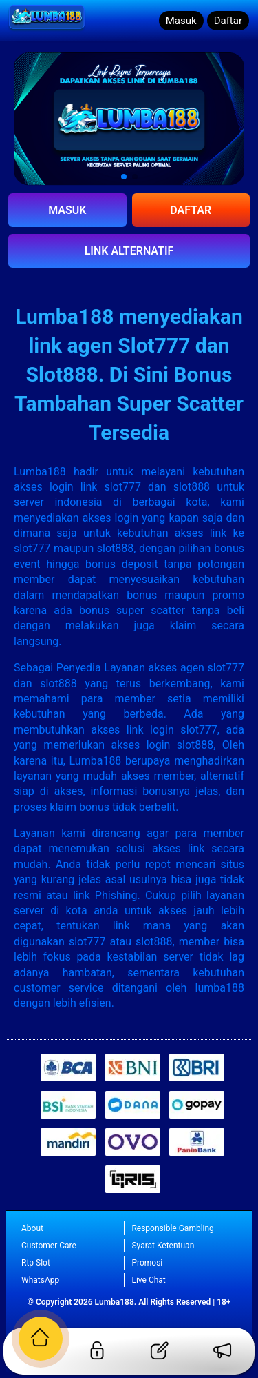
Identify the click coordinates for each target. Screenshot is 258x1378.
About (32, 1228)
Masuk (181, 20)
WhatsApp (40, 1280)
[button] (124, 176)
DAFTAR (190, 210)
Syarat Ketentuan (162, 1245)
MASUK (67, 210)
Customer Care (48, 1245)
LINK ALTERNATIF (129, 250)
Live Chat (148, 1280)
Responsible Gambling (172, 1228)
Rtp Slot (35, 1263)
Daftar (228, 20)
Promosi (146, 1263)
